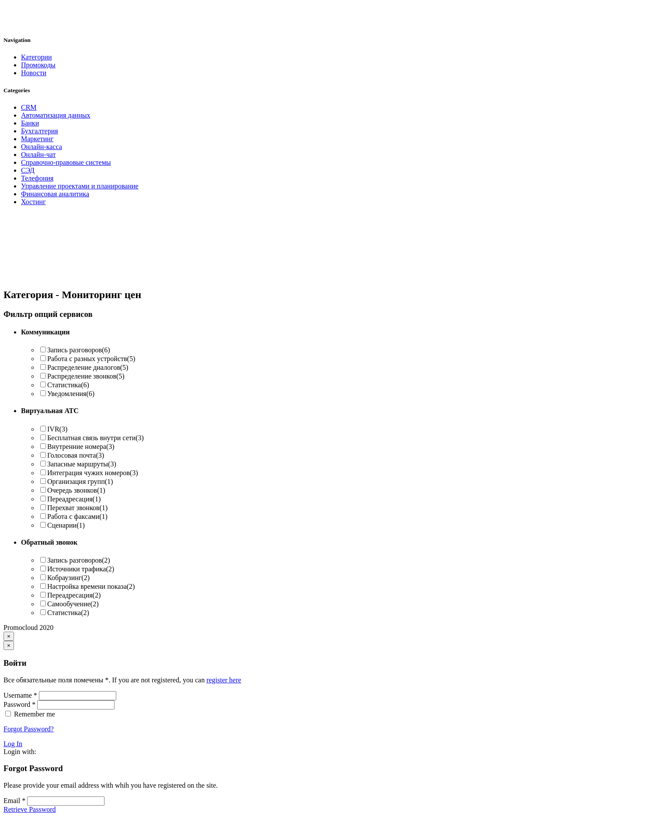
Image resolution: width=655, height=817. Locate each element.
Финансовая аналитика (55, 194)
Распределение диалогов (87, 367)
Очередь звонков (76, 490)
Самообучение (72, 604)
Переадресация (74, 499)
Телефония (37, 178)
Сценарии (66, 525)
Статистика (68, 385)
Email (14, 800)
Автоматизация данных (55, 115)
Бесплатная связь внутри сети (95, 438)
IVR (57, 429)
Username (20, 695)
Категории (36, 57)
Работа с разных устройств (91, 358)
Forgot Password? (28, 729)
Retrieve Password (29, 809)
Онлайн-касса (41, 146)
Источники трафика (80, 569)
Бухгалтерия (39, 131)
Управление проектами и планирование (80, 186)
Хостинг (33, 201)
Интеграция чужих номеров (92, 472)
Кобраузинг (68, 577)
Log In (12, 743)
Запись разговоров (78, 350)
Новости (33, 72)
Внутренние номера (81, 446)
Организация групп (80, 481)
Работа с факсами (77, 516)
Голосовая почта (75, 455)
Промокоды (38, 65)
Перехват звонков (77, 507)
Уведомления (70, 393)
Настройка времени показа (91, 586)
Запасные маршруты (81, 464)
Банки (30, 123)
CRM (29, 107)
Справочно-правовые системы (66, 162)
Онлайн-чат (38, 154)
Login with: (19, 751)
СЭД (28, 170)
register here (223, 680)
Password (19, 704)
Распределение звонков (86, 376)
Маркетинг (37, 139)
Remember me (34, 714)
